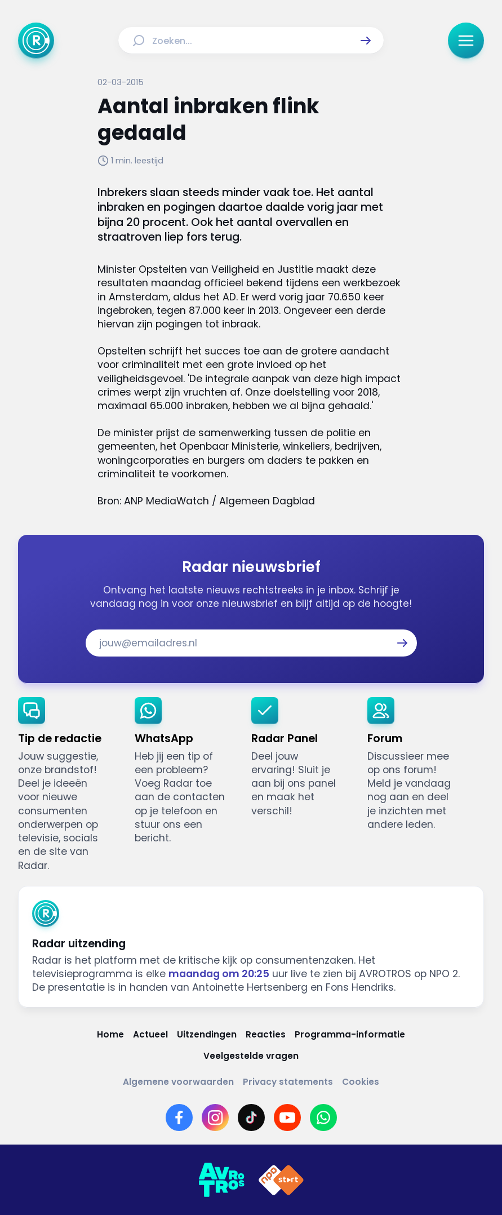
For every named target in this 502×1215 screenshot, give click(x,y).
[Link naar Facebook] (179, 1117)
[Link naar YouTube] (287, 1117)
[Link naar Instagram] (215, 1117)
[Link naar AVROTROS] (221, 1180)
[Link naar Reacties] (266, 1034)
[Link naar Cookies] (360, 1082)
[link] (67, 784)
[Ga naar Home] (36, 41)
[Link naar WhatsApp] (323, 1117)
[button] (365, 40)
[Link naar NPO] (281, 1180)
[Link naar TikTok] (251, 1117)
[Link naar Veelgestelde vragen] (251, 1056)
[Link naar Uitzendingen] (207, 1034)
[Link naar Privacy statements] (288, 1082)
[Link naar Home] (110, 1034)
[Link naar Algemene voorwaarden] (178, 1082)
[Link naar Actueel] (150, 1034)
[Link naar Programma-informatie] (350, 1034)
